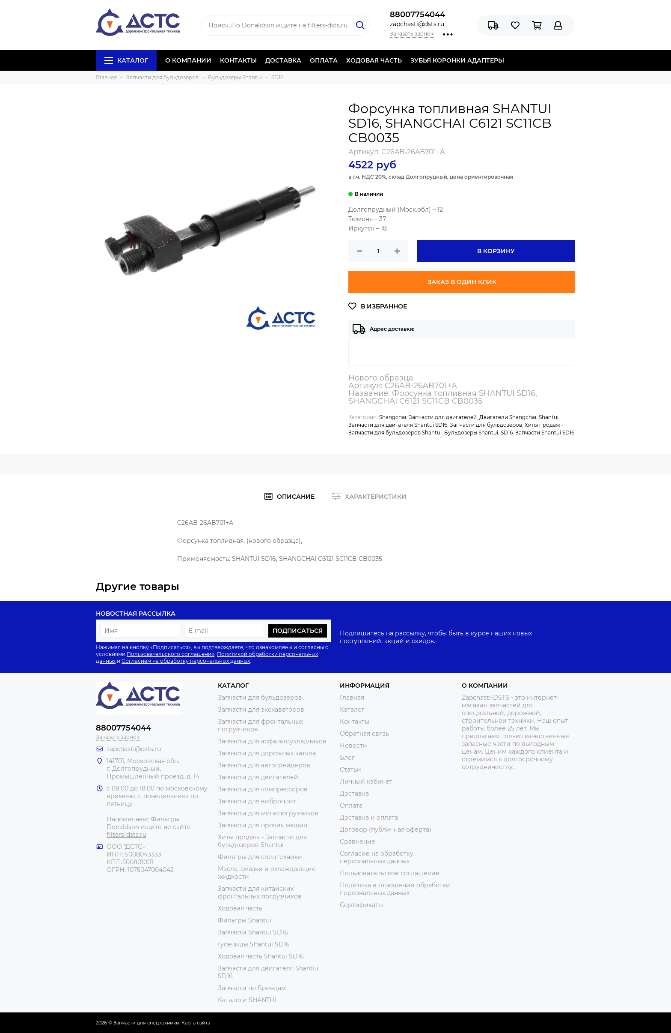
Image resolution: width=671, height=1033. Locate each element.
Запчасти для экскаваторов (261, 709)
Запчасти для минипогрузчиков (268, 813)
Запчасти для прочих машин (262, 825)
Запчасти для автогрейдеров (264, 765)
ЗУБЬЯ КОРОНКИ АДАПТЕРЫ (457, 60)
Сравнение (357, 841)
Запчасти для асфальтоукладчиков (272, 741)
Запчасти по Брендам (252, 988)
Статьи (350, 769)
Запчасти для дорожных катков (267, 753)
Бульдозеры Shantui (471, 432)
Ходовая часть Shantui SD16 (261, 956)
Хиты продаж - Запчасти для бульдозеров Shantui (262, 841)
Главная (352, 697)
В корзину (496, 251)
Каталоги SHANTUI (247, 1000)
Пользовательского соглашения (170, 654)
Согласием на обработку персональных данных (186, 661)
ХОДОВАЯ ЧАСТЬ (374, 60)
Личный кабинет (366, 781)
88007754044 (417, 14)
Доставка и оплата (369, 817)
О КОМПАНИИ (188, 60)
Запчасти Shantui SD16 (544, 432)
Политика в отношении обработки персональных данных (395, 889)
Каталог (126, 60)
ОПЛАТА (324, 60)
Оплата (351, 805)
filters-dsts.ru (126, 834)
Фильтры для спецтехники (260, 857)
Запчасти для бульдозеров (486, 425)
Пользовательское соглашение (389, 873)
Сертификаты (361, 905)
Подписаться (298, 631)
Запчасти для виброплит (257, 801)
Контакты (354, 721)
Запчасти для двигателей (443, 417)
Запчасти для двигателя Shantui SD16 (397, 425)
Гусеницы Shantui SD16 (254, 944)
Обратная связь (364, 733)
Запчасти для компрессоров (263, 789)
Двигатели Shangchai (507, 417)
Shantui (548, 417)
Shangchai (392, 417)
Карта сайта (195, 1023)
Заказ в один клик (462, 282)
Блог (347, 757)
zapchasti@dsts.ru (417, 24)
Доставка (354, 793)
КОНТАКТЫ (238, 60)
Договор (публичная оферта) (385, 829)
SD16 (507, 432)
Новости (353, 745)
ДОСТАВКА (283, 60)
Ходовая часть (240, 908)
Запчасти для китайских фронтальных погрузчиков (260, 892)
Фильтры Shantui (244, 920)
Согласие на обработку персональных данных (376, 857)
